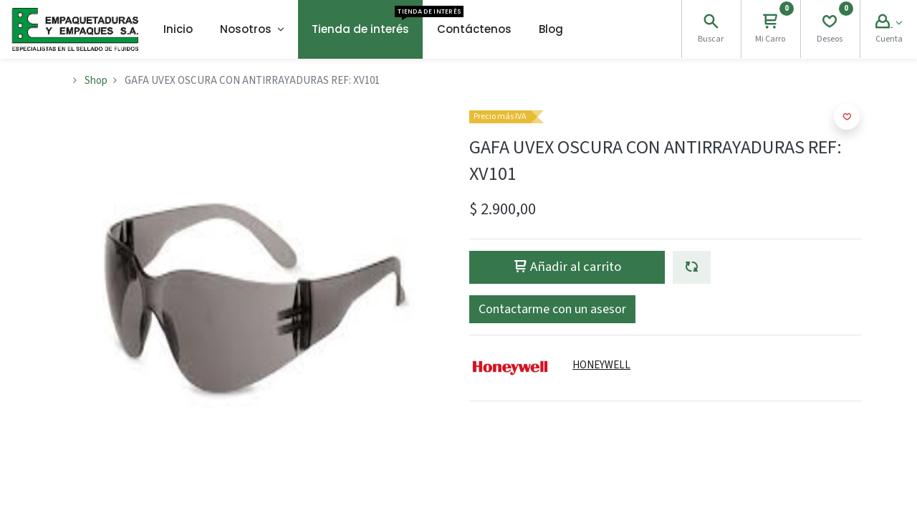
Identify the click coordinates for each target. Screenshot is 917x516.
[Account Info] (889, 23)
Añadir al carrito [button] (567, 267)
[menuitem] (178, 29)
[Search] (711, 23)
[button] (692, 267)
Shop (96, 80)
